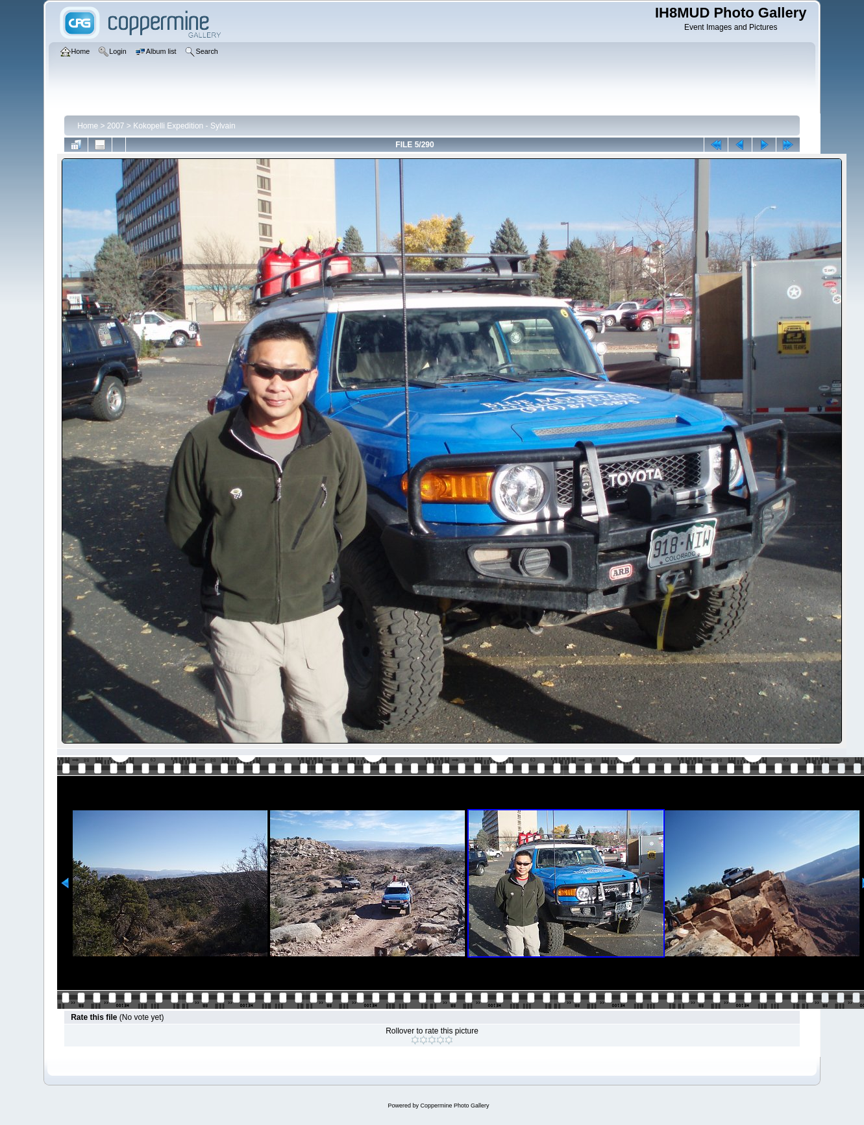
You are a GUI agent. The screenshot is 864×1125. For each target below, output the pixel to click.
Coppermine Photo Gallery (454, 1105)
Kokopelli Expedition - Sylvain (184, 125)
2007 (116, 125)
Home (87, 125)
